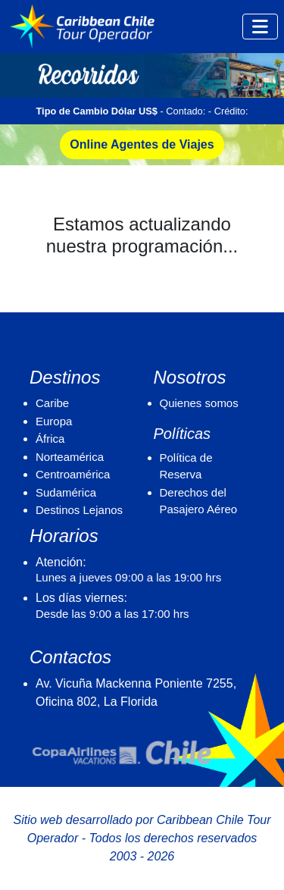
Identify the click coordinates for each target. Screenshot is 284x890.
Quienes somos (199, 402)
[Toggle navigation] (260, 26)
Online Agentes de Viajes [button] (142, 144)
